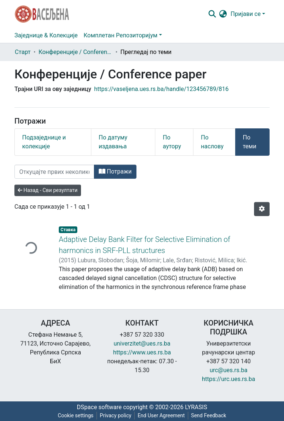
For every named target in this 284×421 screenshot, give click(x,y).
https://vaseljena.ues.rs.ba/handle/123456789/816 (161, 88)
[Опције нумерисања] (262, 209)
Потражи (115, 171)
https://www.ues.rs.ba (142, 352)
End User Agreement (161, 415)
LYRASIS (196, 407)
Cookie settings (76, 415)
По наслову (212, 142)
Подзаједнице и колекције (44, 142)
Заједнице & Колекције (46, 35)
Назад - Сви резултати (48, 190)
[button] (223, 14)
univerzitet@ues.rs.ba (142, 343)
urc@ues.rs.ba (228, 370)
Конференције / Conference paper (75, 51)
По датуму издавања (113, 142)
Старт (23, 51)
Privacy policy (115, 415)
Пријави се (246, 13)
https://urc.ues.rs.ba (228, 379)
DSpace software (99, 407)
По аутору (172, 142)
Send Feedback (208, 415)
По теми (250, 142)
